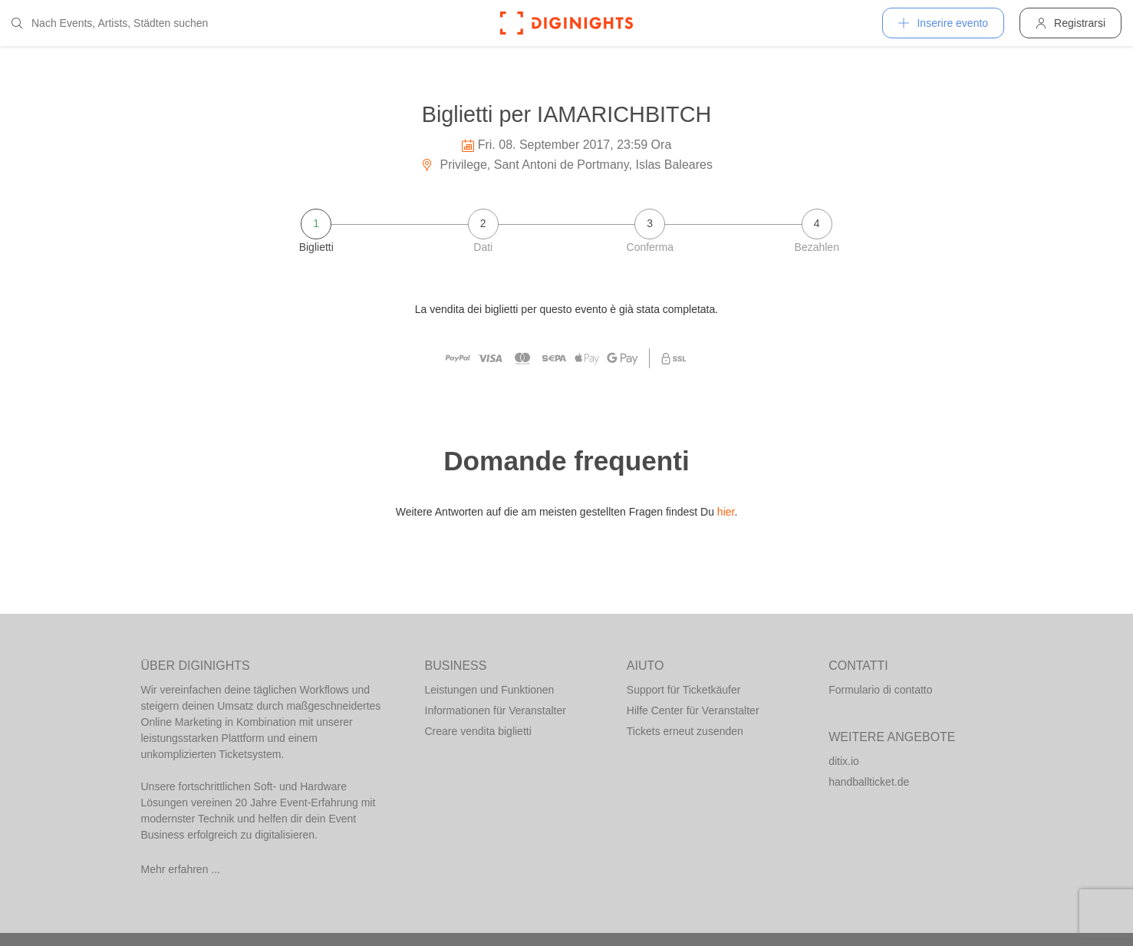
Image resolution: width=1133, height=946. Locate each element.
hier (726, 512)
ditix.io (843, 761)
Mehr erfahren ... (181, 869)
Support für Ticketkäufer (684, 690)
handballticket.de (868, 782)
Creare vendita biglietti (478, 731)
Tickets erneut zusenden (685, 731)
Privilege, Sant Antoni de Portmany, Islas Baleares (566, 164)
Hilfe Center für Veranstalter (693, 710)
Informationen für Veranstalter (495, 710)
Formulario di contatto (880, 690)
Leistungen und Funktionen (490, 690)
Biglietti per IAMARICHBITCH (567, 114)
